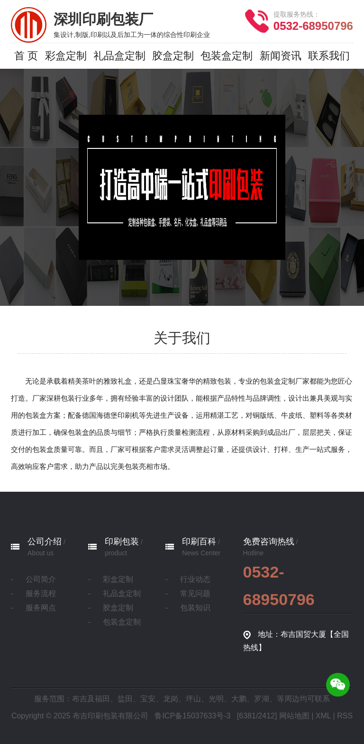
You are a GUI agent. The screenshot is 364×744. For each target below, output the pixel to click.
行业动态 (195, 579)
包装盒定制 (122, 622)
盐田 (125, 699)
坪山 (193, 699)
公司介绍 (44, 541)
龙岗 (170, 699)
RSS (345, 716)
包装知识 (195, 608)
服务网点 (41, 608)
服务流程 (41, 593)
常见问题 (195, 593)
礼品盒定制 (122, 593)
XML (323, 716)
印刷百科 (199, 541)
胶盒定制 (118, 608)
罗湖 (261, 699)
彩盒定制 (118, 579)
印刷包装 (122, 541)
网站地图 (294, 716)
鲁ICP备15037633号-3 (192, 716)
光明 (216, 699)
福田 (102, 699)
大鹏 (238, 699)
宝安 (147, 699)
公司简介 (41, 579)
